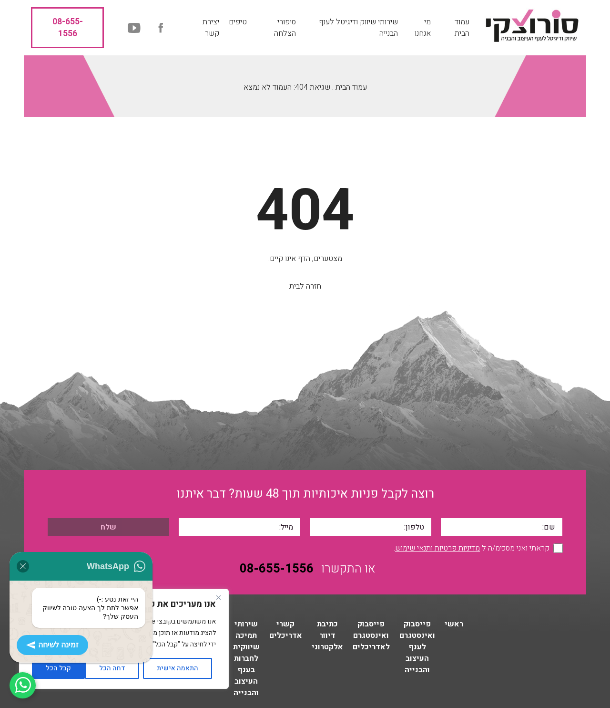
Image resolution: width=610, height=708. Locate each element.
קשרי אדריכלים (285, 629)
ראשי (454, 624)
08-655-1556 (67, 28)
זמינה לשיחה (52, 645)
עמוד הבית (462, 27)
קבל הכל (58, 668)
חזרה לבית (305, 286)
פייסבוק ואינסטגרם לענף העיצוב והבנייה (417, 647)
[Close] (218, 597)
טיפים (238, 22)
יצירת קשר (211, 27)
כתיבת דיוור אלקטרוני (327, 635)
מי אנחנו (423, 27)
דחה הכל (112, 668)
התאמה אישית (177, 668)
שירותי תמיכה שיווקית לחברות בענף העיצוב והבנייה (246, 658)
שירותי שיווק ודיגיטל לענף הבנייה (358, 27)
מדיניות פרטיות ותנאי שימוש (437, 548)
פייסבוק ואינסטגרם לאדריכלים (371, 635)
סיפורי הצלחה (285, 27)
